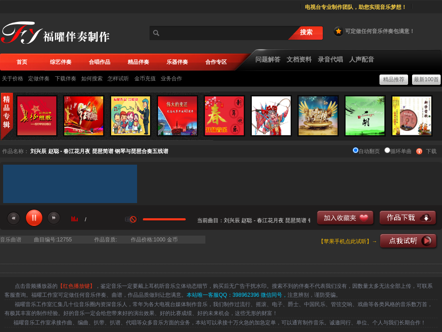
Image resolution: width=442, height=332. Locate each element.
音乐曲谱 (10, 240)
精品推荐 (393, 79)
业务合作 (171, 78)
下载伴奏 (65, 78)
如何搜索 (92, 78)
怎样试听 (118, 78)
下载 (431, 151)
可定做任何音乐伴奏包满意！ (374, 31)
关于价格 (12, 78)
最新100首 (426, 79)
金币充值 (145, 78)
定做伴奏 (39, 78)
